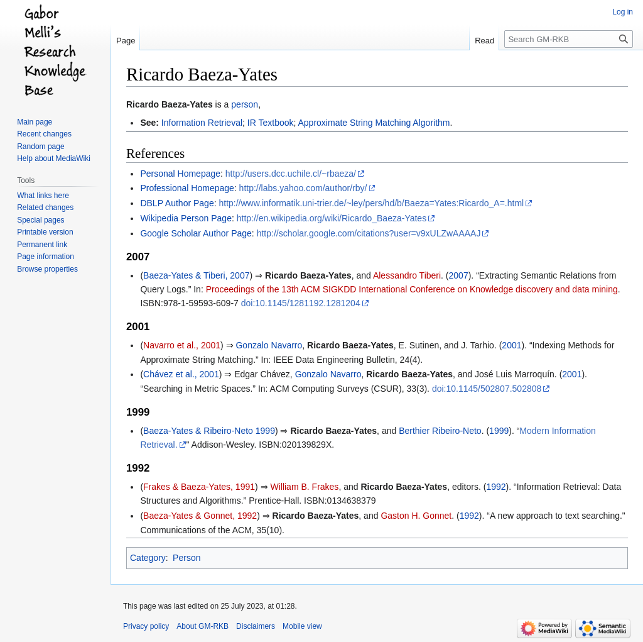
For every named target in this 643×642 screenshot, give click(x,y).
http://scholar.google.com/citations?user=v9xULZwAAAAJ (369, 233)
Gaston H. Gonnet (416, 516)
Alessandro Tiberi (407, 275)
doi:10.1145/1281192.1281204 (300, 303)
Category (148, 558)
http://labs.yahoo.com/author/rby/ (303, 188)
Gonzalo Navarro (268, 345)
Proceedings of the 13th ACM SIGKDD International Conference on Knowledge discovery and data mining (412, 289)
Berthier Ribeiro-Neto (440, 431)
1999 (499, 431)
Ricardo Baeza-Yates (169, 104)
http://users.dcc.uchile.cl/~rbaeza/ (290, 174)
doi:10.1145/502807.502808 (486, 389)
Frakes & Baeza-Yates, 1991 (199, 487)
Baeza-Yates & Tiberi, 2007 (196, 275)
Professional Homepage (187, 188)
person (244, 104)
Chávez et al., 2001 (181, 374)
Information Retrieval (201, 123)
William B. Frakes (304, 487)
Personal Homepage (180, 174)
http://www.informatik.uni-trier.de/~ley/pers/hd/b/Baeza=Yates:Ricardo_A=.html (371, 203)
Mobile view (302, 626)
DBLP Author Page (176, 203)
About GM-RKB (202, 626)
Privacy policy (146, 626)
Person (186, 558)
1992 (495, 487)
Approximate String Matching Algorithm (374, 123)
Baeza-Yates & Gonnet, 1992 (200, 516)
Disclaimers (255, 626)
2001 (511, 345)
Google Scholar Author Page (195, 233)
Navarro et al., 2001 (181, 345)
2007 (458, 275)
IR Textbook (270, 123)
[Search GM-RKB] (568, 39)
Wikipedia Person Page (186, 218)
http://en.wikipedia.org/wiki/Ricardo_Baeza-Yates (331, 218)
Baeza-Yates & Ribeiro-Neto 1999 (209, 431)
